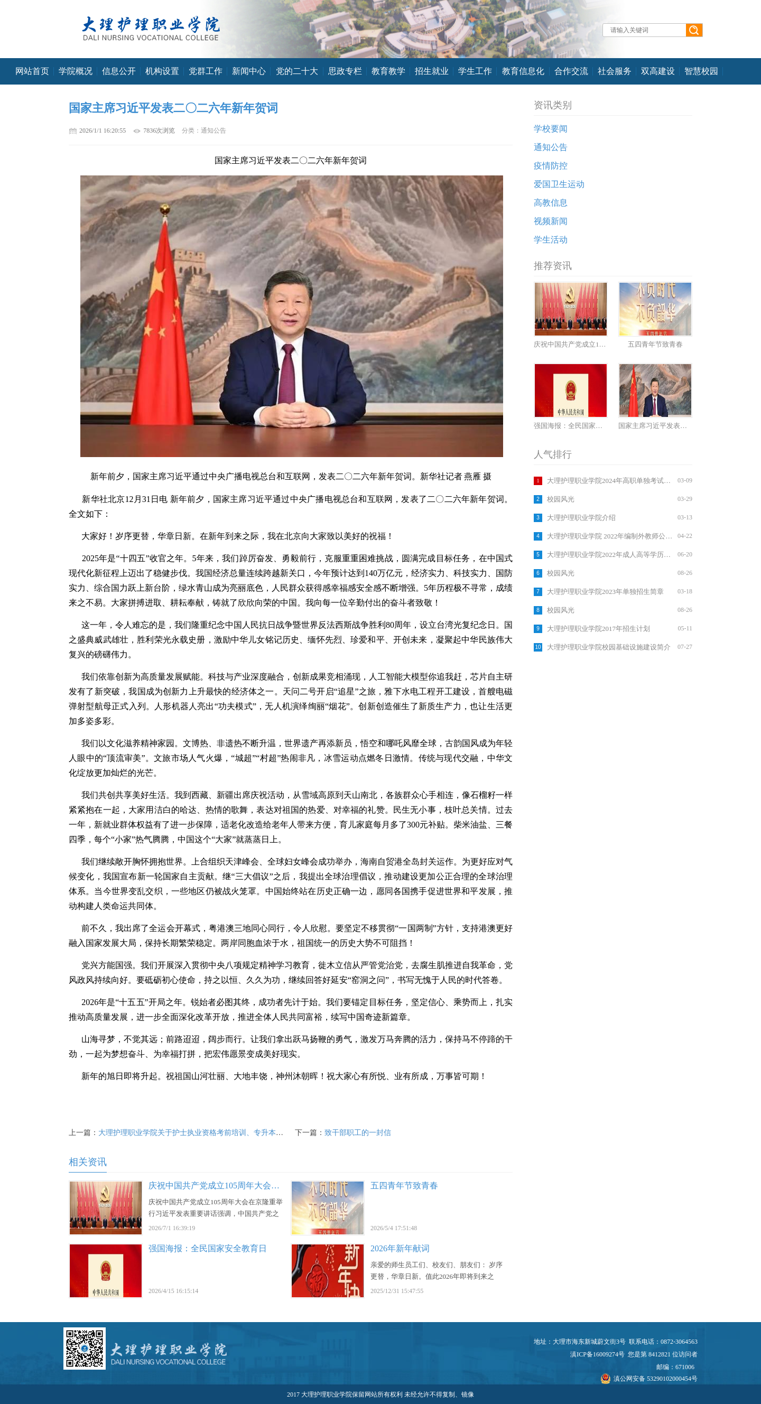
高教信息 (551, 202)
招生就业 (432, 71)
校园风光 (560, 499)
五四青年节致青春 (404, 1185)
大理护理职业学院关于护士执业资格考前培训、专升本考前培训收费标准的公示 (227, 1133)
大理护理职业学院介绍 (581, 518)
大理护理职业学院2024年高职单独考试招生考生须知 (611, 481)
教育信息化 (523, 71)
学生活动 (551, 239)
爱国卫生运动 (559, 184)
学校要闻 (551, 128)
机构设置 (162, 71)
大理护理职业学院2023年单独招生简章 (605, 592)
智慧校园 (701, 71)
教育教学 (388, 71)
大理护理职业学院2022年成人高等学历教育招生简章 (611, 555)
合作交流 (571, 71)
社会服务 (615, 71)
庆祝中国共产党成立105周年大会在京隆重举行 (235, 1185)
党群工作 (205, 71)
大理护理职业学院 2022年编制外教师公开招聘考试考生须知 (611, 536)
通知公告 (551, 147)
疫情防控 (551, 165)
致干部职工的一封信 (357, 1133)
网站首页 (32, 71)
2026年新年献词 (400, 1248)
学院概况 (75, 71)
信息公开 (119, 71)
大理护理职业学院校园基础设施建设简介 (609, 647)
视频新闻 (551, 221)
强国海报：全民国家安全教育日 (208, 1248)
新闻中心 (249, 71)
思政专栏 (345, 71)
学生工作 (475, 71)
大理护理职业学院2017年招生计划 (598, 629)
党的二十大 (297, 71)
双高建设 (658, 71)
